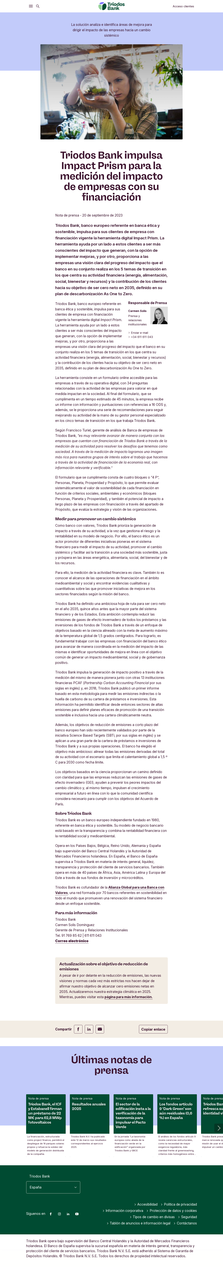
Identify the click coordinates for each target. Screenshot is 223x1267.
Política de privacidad (179, 1204)
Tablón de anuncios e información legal (139, 1223)
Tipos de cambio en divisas (152, 1217)
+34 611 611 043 (140, 337)
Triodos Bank (39, 1176)
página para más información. (129, 997)
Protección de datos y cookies (171, 1211)
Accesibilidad (146, 1204)
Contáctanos (185, 1223)
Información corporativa (122, 1211)
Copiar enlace (153, 1029)
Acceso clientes (183, 6)
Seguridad (187, 1217)
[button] (218, 1128)
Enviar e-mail (138, 332)
